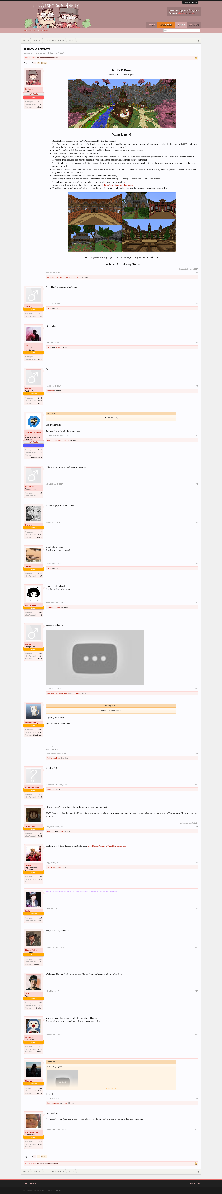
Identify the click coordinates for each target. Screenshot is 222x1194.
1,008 (40, 612)
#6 (197, 484)
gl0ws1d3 (29, 487)
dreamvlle (50, 391)
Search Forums (29, 30)
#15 (196, 908)
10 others (76, 693)
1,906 (40, 730)
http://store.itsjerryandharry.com (118, 185)
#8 (197, 564)
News (37, 53)
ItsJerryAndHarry (29, 1183)
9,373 (40, 102)
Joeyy (28, 865)
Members (194, 24)
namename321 (32, 787)
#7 (197, 522)
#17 (196, 991)
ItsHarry (51, 53)
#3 (197, 343)
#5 (197, 436)
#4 (197, 386)
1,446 (40, 398)
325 (40, 959)
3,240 (40, 357)
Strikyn (28, 525)
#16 (196, 947)
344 (40, 1088)
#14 (196, 863)
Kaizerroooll (51, 867)
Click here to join (186, 13)
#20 (196, 1130)
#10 (196, 689)
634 (40, 794)
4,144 (40, 532)
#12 (196, 785)
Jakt (27, 345)
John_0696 (30, 826)
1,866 (40, 877)
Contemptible (31, 1132)
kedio (27, 911)
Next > (43, 63)
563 (40, 918)
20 (41, 493)
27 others (77, 277)
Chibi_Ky (67, 277)
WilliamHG (59, 277)
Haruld (28, 389)
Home (152, 24)
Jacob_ (28, 306)
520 (40, 1046)
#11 (196, 753)
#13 (196, 827)
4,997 (40, 573)
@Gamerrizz (120, 846)
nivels (49, 1103)
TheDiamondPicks (33, 433)
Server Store (165, 24)
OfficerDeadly (31, 723)
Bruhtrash (50, 277)
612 (40, 313)
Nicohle (28, 1081)
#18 (196, 1035)
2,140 (40, 450)
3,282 (40, 833)
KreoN (49, 308)
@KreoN (110, 846)
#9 (197, 603)
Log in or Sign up (190, 2)
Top (198, 1183)
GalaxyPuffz (31, 950)
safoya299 (50, 440)
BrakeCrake (30, 605)
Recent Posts (43, 30)
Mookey (29, 1037)
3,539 (40, 1141)
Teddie (28, 566)
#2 (197, 304)
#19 (196, 1098)
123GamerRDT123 (54, 607)
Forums (181, 25)
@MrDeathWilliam (96, 846)
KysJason (55, 1103)
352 (40, 1003)
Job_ (27, 994)
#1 (197, 273)
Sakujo (58, 440)
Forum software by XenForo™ (43, 1191)
